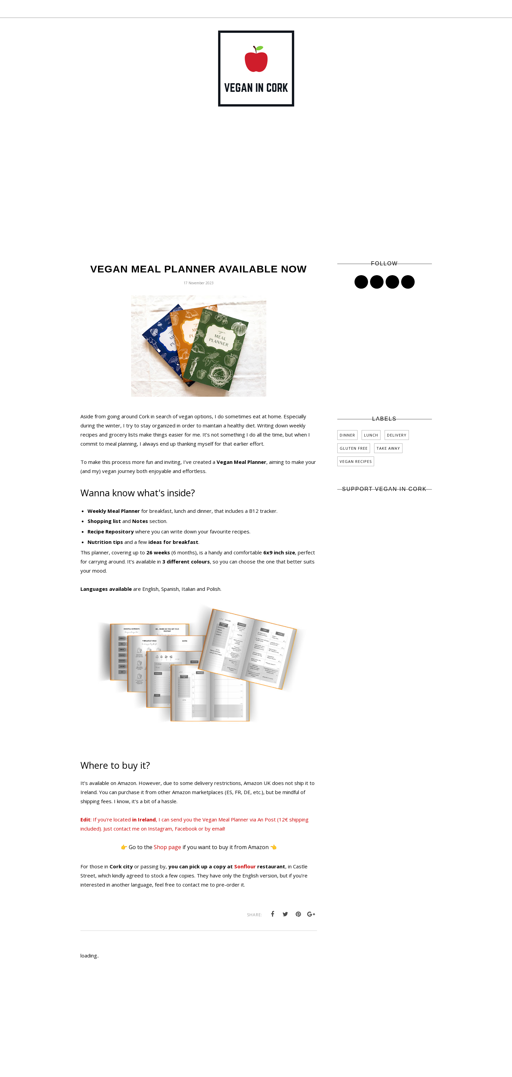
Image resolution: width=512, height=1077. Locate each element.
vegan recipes (356, 461)
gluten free (354, 448)
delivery (397, 435)
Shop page (167, 847)
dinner (347, 435)
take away (388, 448)
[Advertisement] (256, 193)
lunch (371, 435)
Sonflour (245, 866)
